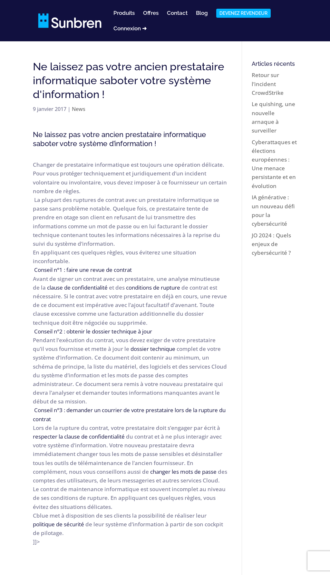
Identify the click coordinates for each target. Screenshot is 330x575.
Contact (177, 13)
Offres (151, 13)
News (78, 109)
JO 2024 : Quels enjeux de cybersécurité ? (271, 244)
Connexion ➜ (130, 29)
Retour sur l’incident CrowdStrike (268, 83)
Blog (202, 13)
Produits (124, 13)
